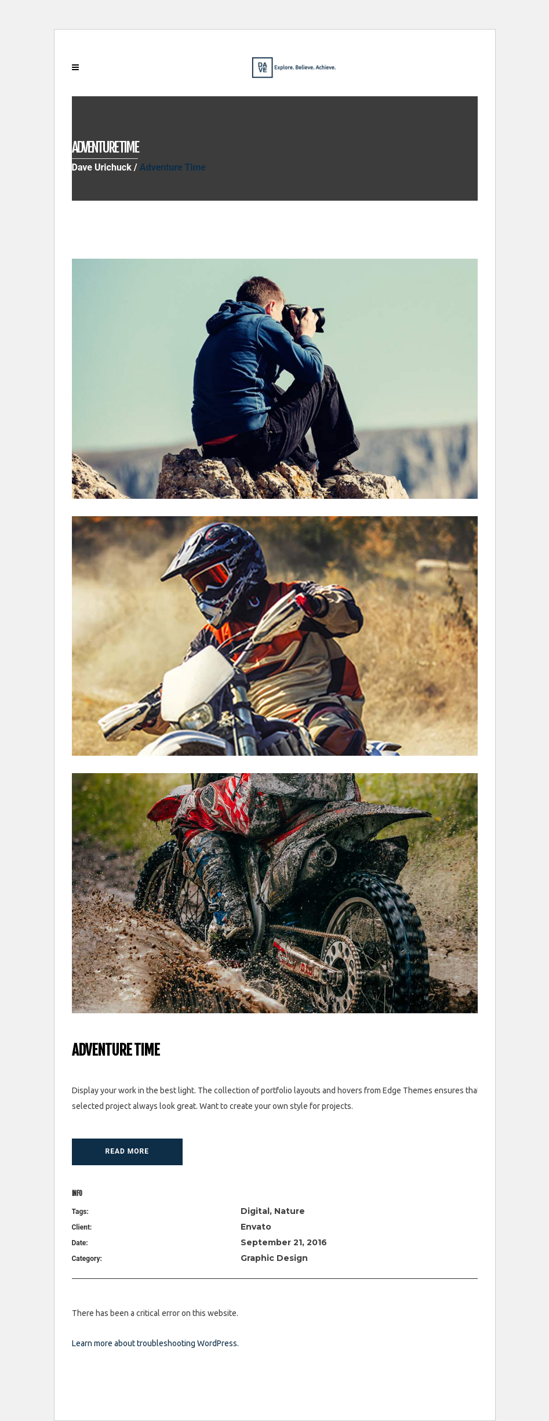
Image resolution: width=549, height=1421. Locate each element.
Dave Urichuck (102, 167)
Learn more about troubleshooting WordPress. (155, 1343)
